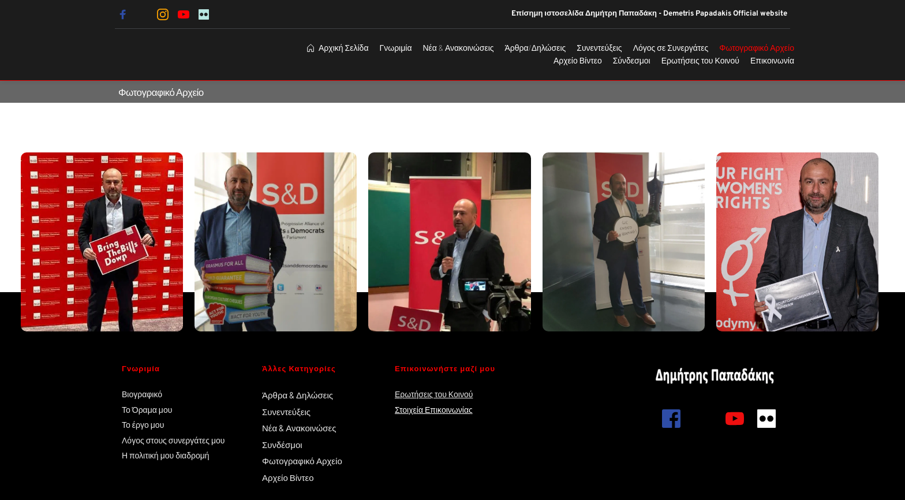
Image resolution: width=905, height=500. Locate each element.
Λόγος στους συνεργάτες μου (173, 440)
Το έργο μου (143, 425)
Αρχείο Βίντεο (289, 477)
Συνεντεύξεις (286, 411)
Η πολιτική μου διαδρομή (166, 455)
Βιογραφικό (142, 394)
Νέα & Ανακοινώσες (299, 428)
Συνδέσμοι (282, 444)
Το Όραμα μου (147, 410)
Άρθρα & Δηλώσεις (297, 395)
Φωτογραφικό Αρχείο (302, 461)
